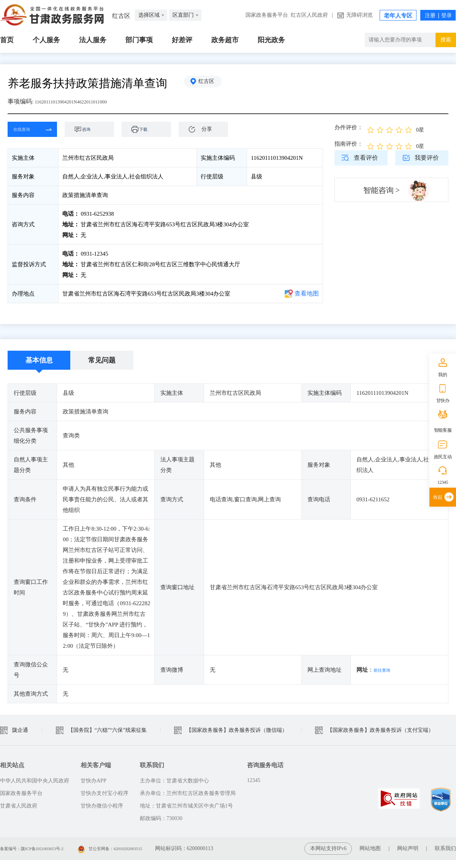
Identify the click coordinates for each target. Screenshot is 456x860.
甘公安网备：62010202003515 (136, 848)
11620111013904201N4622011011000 (82, 101)
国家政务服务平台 (266, 15)
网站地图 (370, 848)
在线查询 (26, 129)
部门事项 (139, 40)
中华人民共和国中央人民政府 (34, 781)
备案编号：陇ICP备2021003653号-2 (41, 848)
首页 (7, 40)
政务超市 (225, 40)
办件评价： (348, 127)
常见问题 (102, 360)
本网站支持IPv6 (328, 848)
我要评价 (427, 157)
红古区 (211, 83)
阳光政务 (271, 40)
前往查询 (385, 670)
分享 (206, 129)
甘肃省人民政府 (18, 806)
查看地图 (306, 293)
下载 (150, 129)
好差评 (182, 40)
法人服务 (92, 40)
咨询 (93, 129)
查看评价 (366, 157)
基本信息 (39, 360)
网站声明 (407, 848)
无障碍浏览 (359, 15)
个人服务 (46, 40)
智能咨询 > (381, 190)
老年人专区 (398, 16)
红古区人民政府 (309, 15)
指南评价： (348, 144)
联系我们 (445, 848)
